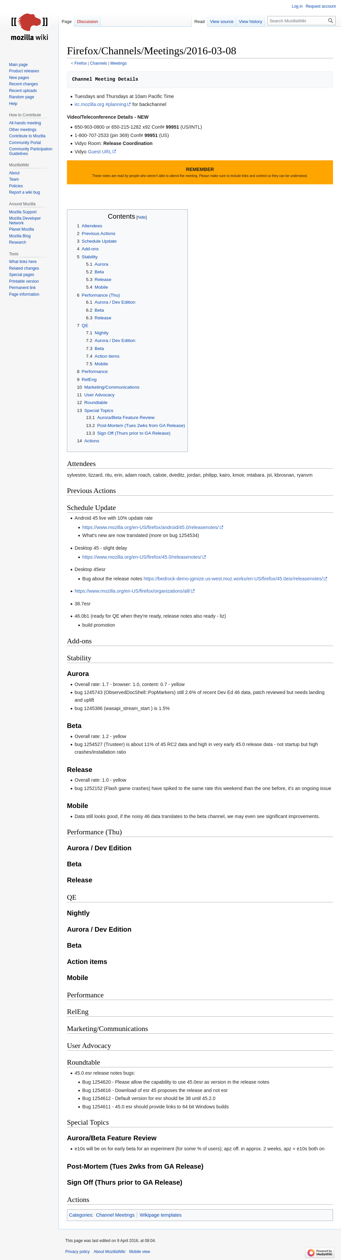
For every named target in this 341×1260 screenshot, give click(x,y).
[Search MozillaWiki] (301, 20)
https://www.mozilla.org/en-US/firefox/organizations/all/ (132, 591)
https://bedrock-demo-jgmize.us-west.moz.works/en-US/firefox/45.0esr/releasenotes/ (233, 578)
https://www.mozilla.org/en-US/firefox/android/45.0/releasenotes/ (150, 527)
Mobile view (139, 1251)
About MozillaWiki (109, 1251)
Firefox (81, 63)
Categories (80, 1215)
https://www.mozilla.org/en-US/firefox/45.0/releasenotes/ (141, 557)
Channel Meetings (115, 1215)
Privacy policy (77, 1251)
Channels (98, 63)
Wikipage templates (161, 1215)
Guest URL (100, 151)
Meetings (118, 63)
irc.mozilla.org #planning (100, 104)
